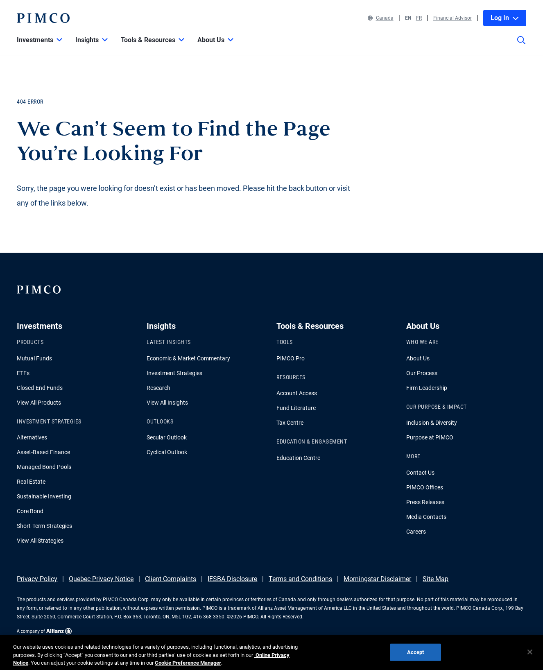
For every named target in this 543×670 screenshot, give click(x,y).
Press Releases (425, 502)
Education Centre (298, 458)
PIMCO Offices (424, 487)
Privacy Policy (37, 579)
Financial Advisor (452, 18)
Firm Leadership (426, 388)
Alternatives (32, 437)
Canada (381, 18)
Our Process (421, 373)
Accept (415, 656)
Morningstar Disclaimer (377, 579)
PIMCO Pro (290, 358)
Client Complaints (170, 579)
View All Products (39, 402)
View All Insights (167, 402)
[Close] (530, 656)
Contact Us (420, 472)
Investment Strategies (174, 373)
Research (158, 388)
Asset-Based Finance (43, 452)
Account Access (296, 393)
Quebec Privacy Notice (101, 579)
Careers (416, 531)
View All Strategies (40, 540)
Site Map (435, 579)
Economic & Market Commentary (188, 358)
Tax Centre (289, 422)
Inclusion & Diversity (431, 422)
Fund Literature (296, 408)
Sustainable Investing (44, 496)
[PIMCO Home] (43, 18)
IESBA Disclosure (232, 579)
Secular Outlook (167, 437)
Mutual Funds (34, 358)
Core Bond (30, 511)
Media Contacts (426, 517)
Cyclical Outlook (167, 452)
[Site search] (521, 46)
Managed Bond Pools (44, 467)
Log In (505, 18)
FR (419, 18)
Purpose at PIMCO (429, 437)
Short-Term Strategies (44, 526)
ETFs (23, 373)
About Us (418, 358)
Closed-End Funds (40, 388)
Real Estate (31, 481)
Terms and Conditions (300, 579)
